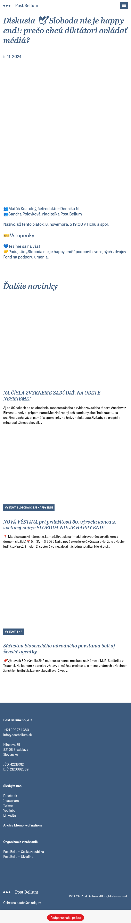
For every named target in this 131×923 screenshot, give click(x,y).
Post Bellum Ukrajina (18, 856)
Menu (126, 4)
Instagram (11, 800)
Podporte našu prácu (65, 917)
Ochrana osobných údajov (22, 902)
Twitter (8, 805)
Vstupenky (22, 235)
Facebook (10, 795)
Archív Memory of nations (22, 825)
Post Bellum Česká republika (23, 851)
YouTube (9, 810)
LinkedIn (9, 815)
